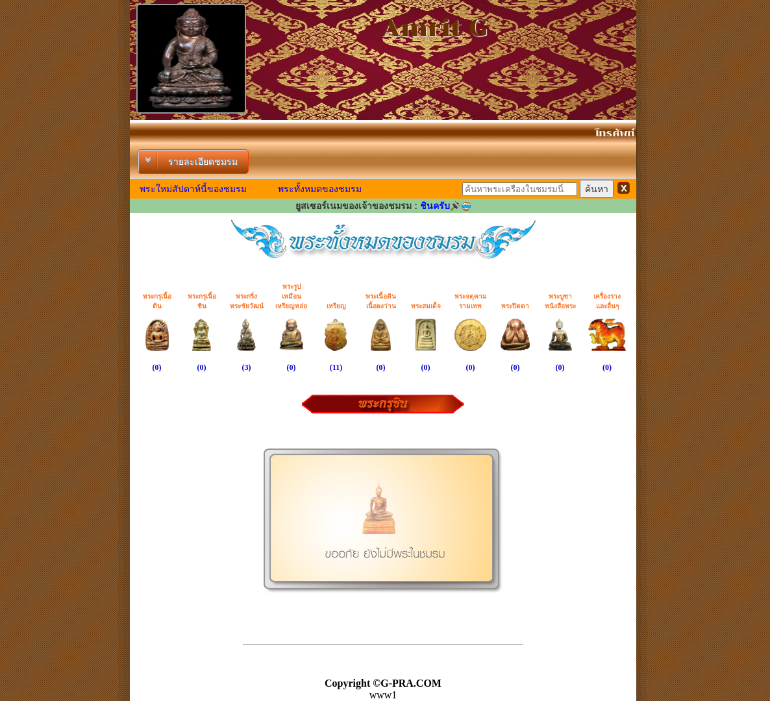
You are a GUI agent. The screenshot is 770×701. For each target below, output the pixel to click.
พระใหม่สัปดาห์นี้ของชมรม (193, 189)
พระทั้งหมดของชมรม (320, 189)
